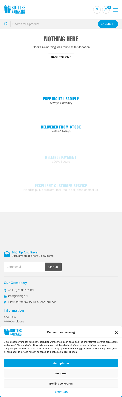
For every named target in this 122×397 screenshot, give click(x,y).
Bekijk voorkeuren (61, 383)
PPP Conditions (14, 319)
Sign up (53, 264)
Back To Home (61, 57)
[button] (116, 332)
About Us (10, 314)
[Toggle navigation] (115, 10)
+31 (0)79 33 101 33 (21, 287)
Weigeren (61, 373)
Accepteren (61, 363)
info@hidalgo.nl (18, 293)
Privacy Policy (61, 392)
